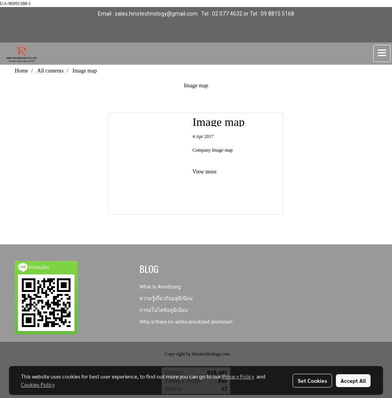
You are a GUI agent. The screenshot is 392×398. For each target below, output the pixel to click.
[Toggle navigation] (381, 53)
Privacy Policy (238, 376)
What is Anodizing (160, 287)
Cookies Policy (38, 384)
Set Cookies (312, 380)
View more (205, 172)
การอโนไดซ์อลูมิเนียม (163, 310)
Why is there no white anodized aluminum (186, 322)
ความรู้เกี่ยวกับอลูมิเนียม (166, 298)
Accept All (353, 380)
